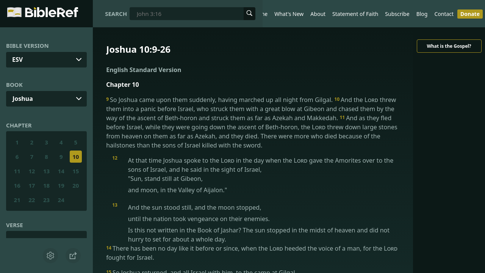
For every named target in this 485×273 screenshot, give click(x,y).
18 (46, 185)
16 (17, 185)
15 (75, 171)
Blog (422, 13)
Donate (470, 13)
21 (17, 200)
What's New (289, 13)
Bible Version (27, 45)
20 (75, 185)
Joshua (23, 98)
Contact (444, 13)
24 (61, 200)
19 (61, 185)
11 (17, 171)
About (317, 13)
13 (46, 171)
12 (31, 171)
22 (31, 200)
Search (116, 13)
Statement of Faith (355, 13)
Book (14, 84)
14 (61, 171)
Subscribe (397, 13)
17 (31, 185)
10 (75, 156)
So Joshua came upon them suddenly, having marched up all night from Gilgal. (220, 100)
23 (46, 200)
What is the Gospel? (449, 46)
